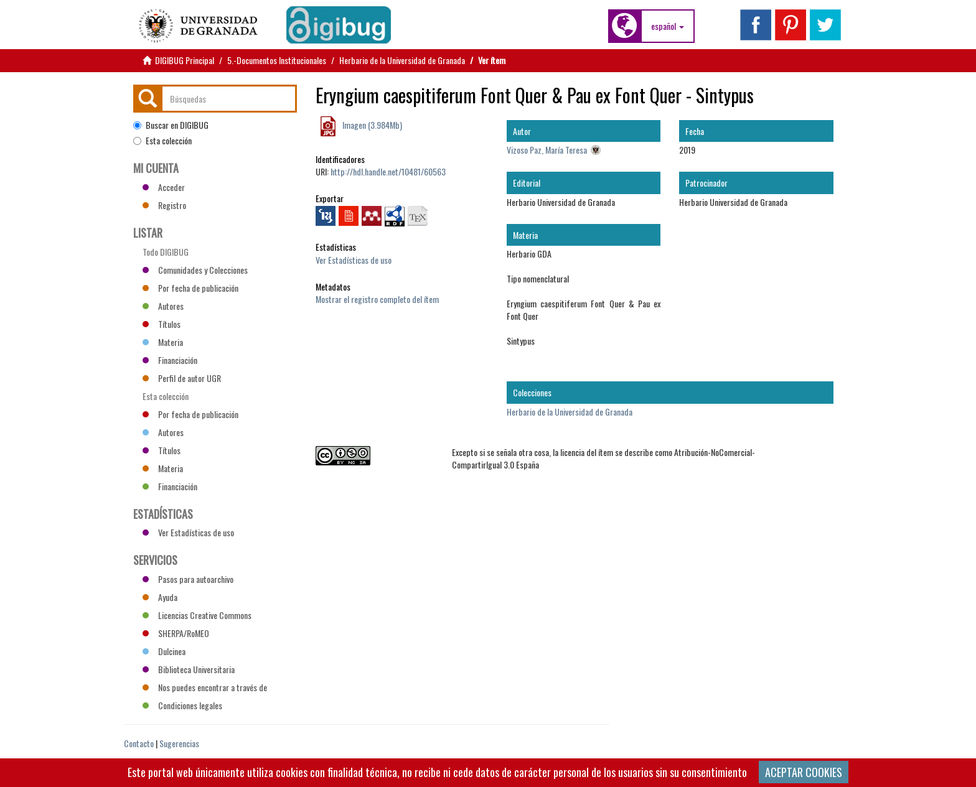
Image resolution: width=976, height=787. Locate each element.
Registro (164, 205)
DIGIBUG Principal (184, 60)
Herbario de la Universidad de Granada (402, 60)
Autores (163, 305)
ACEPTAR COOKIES (803, 772)
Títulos (162, 323)
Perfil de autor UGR (182, 377)
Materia (163, 341)
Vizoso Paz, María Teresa (547, 149)
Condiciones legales (182, 705)
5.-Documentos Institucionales (276, 60)
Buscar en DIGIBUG (171, 125)
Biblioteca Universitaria (189, 669)
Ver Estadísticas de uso (354, 259)
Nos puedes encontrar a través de (205, 687)
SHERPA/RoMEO (176, 633)
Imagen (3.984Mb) (371, 124)
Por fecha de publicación (190, 287)
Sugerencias (179, 743)
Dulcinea (164, 651)
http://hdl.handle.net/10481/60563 (388, 171)
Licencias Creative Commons (197, 615)
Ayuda (160, 596)
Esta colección (162, 140)
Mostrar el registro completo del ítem (377, 298)
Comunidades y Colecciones (195, 269)
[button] (667, 26)
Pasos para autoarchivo (188, 578)
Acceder (164, 186)
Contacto (139, 743)
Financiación (170, 359)
